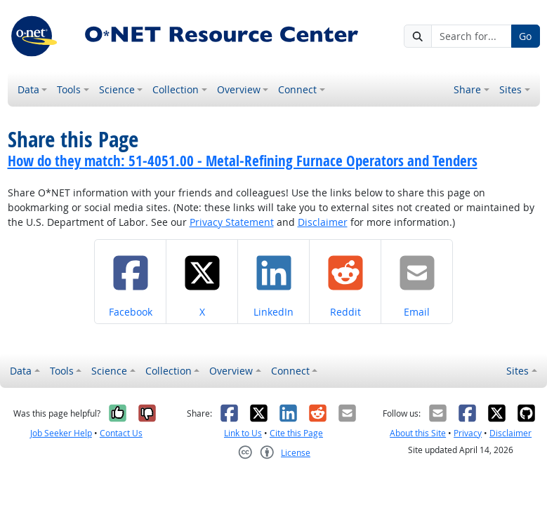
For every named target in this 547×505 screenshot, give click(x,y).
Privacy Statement (232, 222)
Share (467, 89)
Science (117, 89)
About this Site (418, 433)
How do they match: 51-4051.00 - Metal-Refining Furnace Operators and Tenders (242, 160)
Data (28, 89)
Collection (175, 89)
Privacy (468, 433)
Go (525, 36)
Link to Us (243, 433)
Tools (69, 89)
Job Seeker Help (61, 433)
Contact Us (121, 433)
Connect (297, 89)
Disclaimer (323, 222)
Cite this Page (296, 433)
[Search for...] (471, 36)
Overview (239, 89)
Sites (510, 89)
